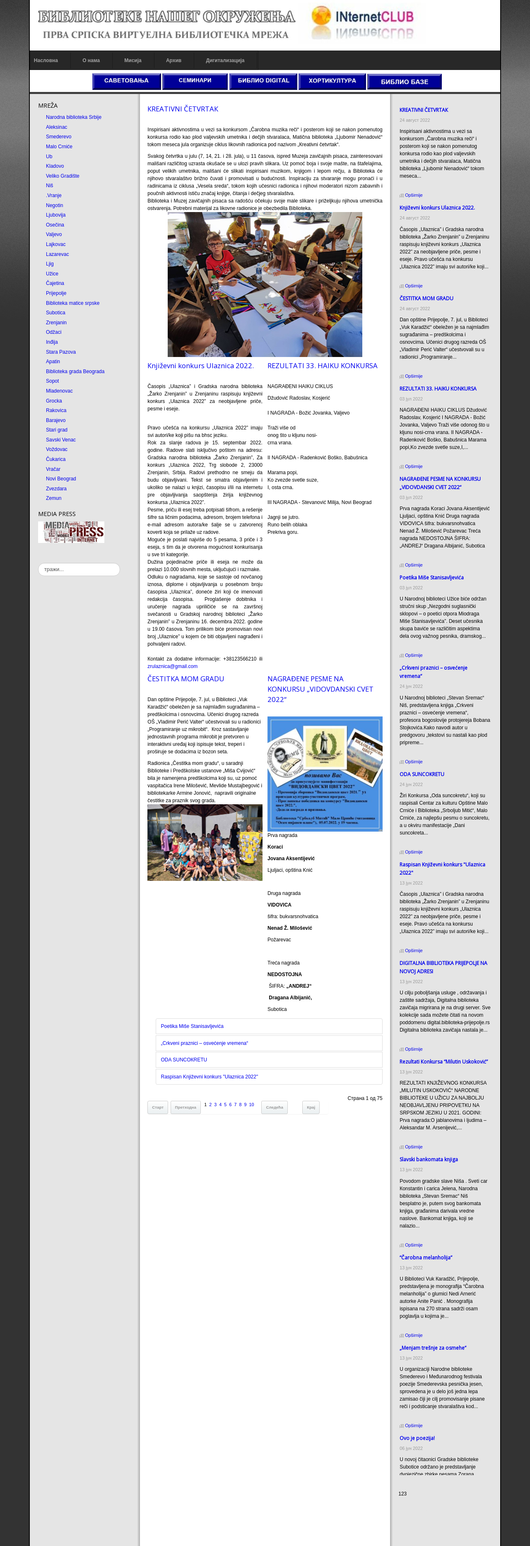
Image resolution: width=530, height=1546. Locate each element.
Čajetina (48, 283)
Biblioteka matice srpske (65, 303)
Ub (42, 156)
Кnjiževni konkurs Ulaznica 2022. (197, 365)
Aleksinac (49, 127)
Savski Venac (54, 440)
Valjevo (47, 234)
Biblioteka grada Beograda (68, 371)
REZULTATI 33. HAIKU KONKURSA (322, 365)
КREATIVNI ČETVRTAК (179, 108)
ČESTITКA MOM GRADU (182, 678)
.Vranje (47, 195)
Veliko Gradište (55, 176)
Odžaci (46, 332)
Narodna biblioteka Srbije (66, 117)
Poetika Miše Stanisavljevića (188, 1019)
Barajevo (48, 420)
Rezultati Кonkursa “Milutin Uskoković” (447, 1038)
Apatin (46, 361)
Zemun (46, 498)
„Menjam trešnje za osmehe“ (436, 1309)
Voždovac (49, 449)
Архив (166, 60)
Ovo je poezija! (420, 1400)
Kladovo (48, 166)
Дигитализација (218, 60)
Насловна (39, 60)
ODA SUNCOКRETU (180, 1053)
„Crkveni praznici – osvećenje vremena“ (201, 1036)
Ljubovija (48, 215)
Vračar (46, 469)
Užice (45, 274)
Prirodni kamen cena (425, 1509)
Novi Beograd (54, 479)
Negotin (47, 205)
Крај (308, 1100)
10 (248, 1097)
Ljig (43, 264)
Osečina (48, 225)
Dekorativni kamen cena (428, 1517)
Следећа (271, 1100)
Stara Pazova (54, 352)
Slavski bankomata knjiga (432, 1136)
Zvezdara (49, 489)
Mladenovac (52, 391)
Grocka (47, 401)
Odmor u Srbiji (418, 1532)
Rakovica (49, 410)
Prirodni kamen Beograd (428, 1524)
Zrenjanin (49, 323)
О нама (84, 60)
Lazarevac (50, 254)
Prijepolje (49, 293)
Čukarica (48, 459)
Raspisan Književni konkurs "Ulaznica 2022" (206, 1070)
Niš (42, 185)
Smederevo (51, 137)
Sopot (45, 381)
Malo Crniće (52, 147)
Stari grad (49, 430)
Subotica (48, 313)
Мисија (125, 60)
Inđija (45, 342)
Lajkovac (48, 244)
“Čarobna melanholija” (429, 1226)
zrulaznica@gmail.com (169, 666)
